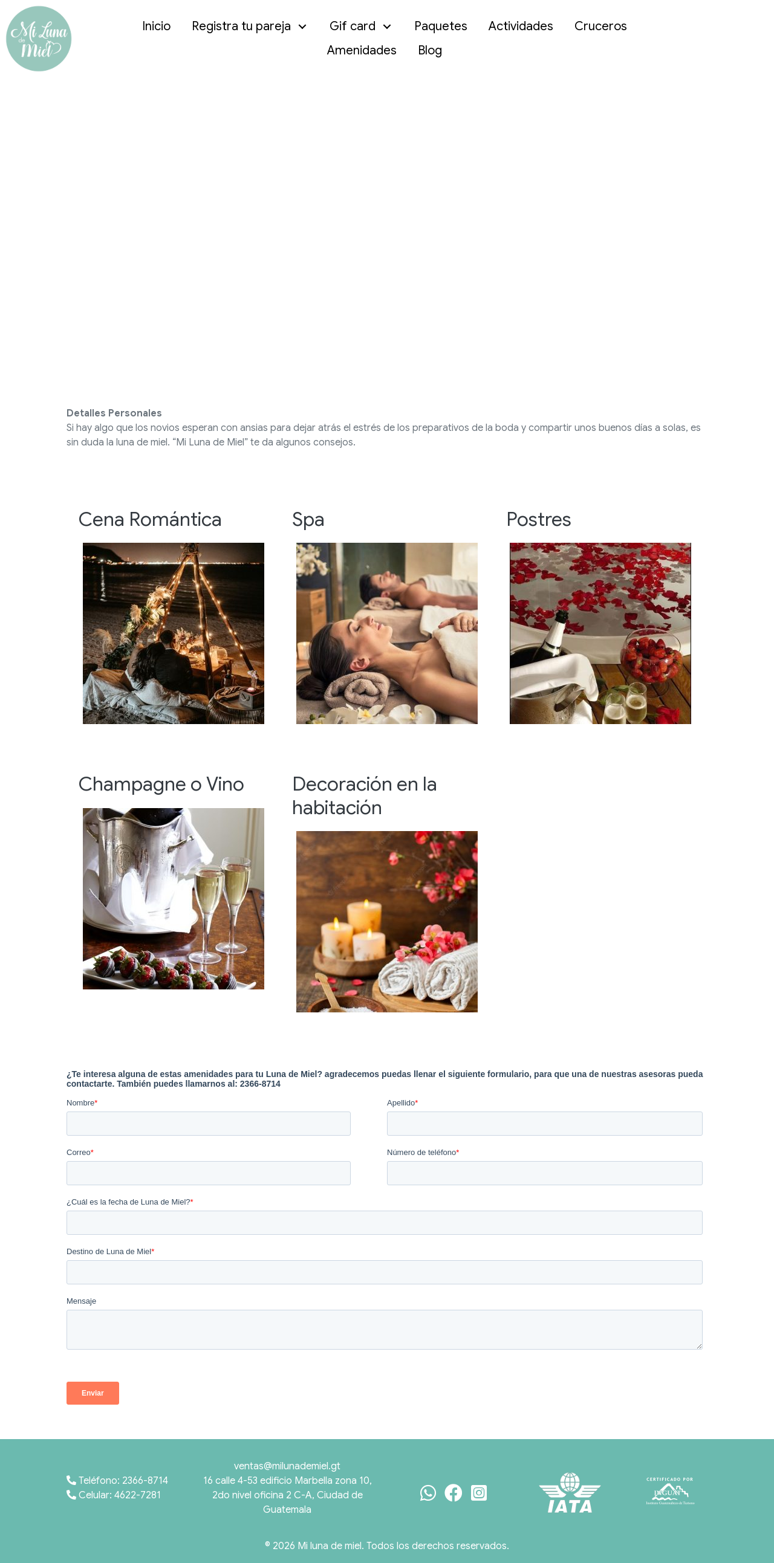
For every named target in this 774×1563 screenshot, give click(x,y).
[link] (159, 27)
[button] (302, 27)
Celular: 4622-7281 (114, 1495)
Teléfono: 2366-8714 (117, 1481)
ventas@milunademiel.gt (287, 1466)
